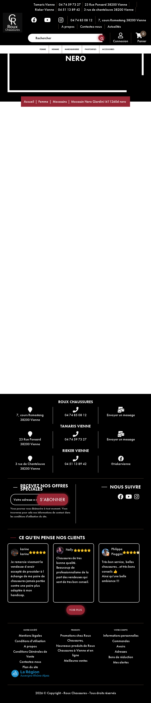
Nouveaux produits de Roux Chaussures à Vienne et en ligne (75, 650)
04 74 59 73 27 (70, 4)
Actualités (114, 26)
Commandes (120, 641)
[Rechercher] (65, 38)
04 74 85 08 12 (81, 20)
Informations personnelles (120, 635)
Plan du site (30, 667)
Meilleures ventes (75, 660)
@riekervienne (121, 464)
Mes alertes (121, 662)
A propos (67, 26)
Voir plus (75, 610)
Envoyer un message (121, 415)
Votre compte (121, 630)
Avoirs (120, 646)
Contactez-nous (91, 26)
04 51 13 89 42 (69, 9)
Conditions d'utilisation (30, 641)
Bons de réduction (120, 657)
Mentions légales (30, 635)
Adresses (121, 651)
